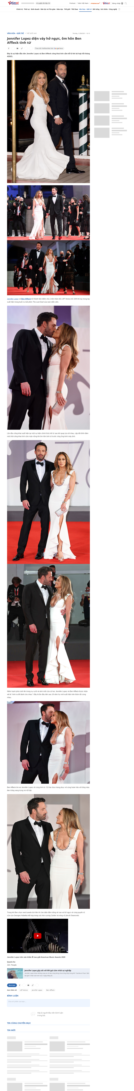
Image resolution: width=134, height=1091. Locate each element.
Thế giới (67, 9)
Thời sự (27, 9)
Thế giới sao (31, 33)
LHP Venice (24, 990)
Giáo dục (60, 9)
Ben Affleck (26, 299)
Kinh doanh (35, 9)
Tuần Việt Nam (83, 3)
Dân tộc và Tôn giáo (48, 9)
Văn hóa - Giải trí (85, 9)
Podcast (72, 3)
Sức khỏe (104, 9)
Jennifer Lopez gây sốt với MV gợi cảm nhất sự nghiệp (48, 970)
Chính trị (19, 9)
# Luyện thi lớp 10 (43, 3)
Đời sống (96, 9)
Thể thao (74, 9)
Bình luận (12, 985)
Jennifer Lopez (13, 299)
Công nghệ (113, 9)
